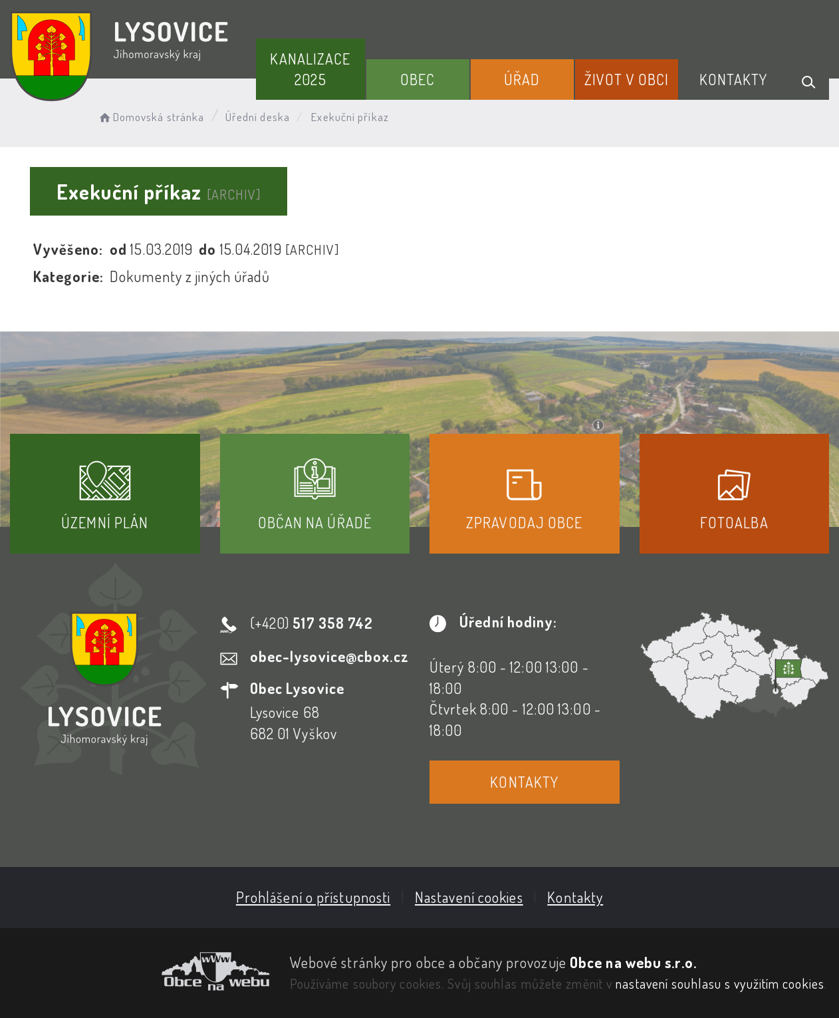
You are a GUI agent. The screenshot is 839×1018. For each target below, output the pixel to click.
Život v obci (626, 79)
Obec (417, 79)
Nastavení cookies (469, 897)
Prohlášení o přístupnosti (313, 897)
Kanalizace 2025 (310, 68)
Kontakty (733, 79)
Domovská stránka (150, 117)
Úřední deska (257, 117)
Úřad (522, 79)
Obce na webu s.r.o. (633, 962)
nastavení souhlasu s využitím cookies (720, 983)
